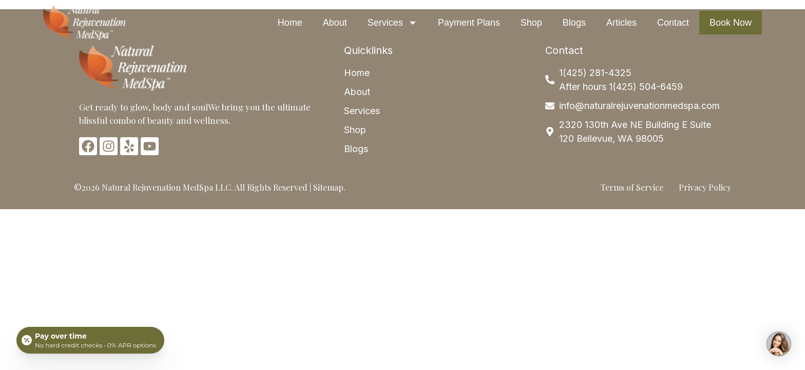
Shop (531, 22)
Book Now (731, 22)
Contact (673, 22)
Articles (621, 22)
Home (290, 22)
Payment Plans (469, 22)
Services (392, 22)
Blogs (574, 22)
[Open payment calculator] (90, 340)
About (335, 22)
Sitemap (328, 187)
